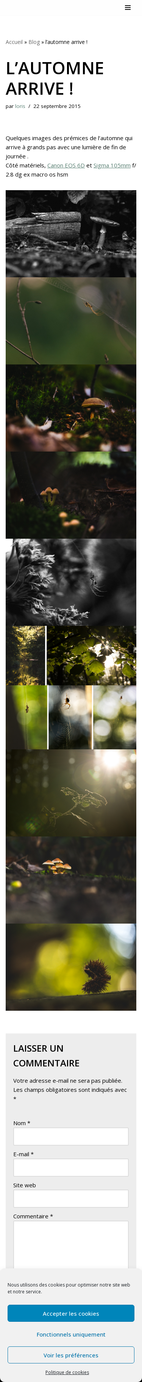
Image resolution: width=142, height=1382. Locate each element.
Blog (34, 41)
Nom (21, 1123)
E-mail (23, 1154)
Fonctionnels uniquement (71, 1334)
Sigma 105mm (112, 165)
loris (20, 106)
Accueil (14, 41)
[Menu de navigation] (127, 8)
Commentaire (33, 1216)
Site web (24, 1185)
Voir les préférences (71, 1355)
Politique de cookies (67, 1372)
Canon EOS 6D (66, 165)
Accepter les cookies (71, 1313)
